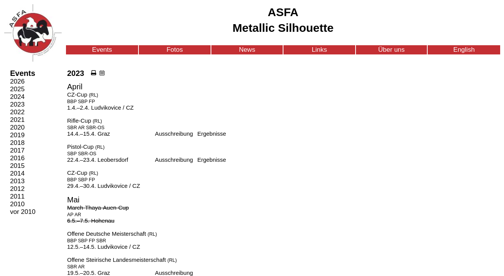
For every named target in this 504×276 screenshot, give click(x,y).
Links (319, 49)
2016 (17, 158)
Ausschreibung (174, 133)
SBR (72, 127)
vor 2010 (22, 211)
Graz (103, 133)
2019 (17, 135)
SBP (82, 101)
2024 (17, 96)
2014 (17, 173)
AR (81, 127)
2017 (17, 150)
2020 (17, 127)
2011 (17, 196)
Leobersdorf (112, 159)
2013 (17, 181)
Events (102, 49)
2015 (17, 165)
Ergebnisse (211, 133)
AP (70, 214)
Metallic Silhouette (282, 27)
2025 (17, 89)
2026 (17, 81)
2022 (17, 112)
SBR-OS (95, 127)
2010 (17, 204)
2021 (17, 119)
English (464, 49)
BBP (72, 101)
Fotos (174, 49)
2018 (17, 142)
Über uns (391, 49)
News (247, 49)
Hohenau (103, 220)
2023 (17, 104)
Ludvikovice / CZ (112, 107)
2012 (17, 188)
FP (92, 101)
